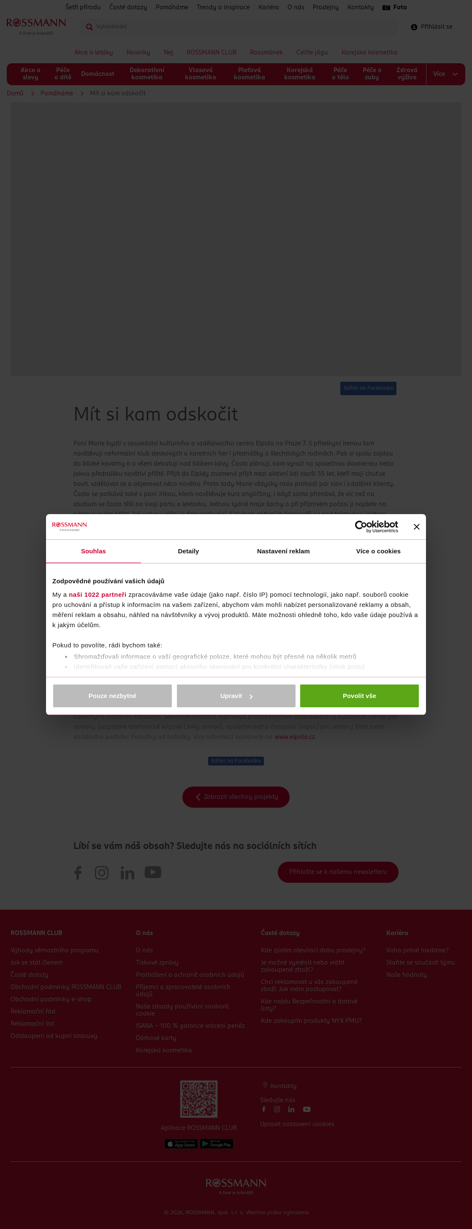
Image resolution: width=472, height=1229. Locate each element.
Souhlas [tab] (93, 551)
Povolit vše (359, 695)
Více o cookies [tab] (378, 551)
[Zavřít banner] (417, 527)
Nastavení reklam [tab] (283, 551)
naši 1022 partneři (98, 594)
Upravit (236, 695)
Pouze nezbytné (112, 695)
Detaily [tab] (188, 551)
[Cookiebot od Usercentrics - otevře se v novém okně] (361, 526)
